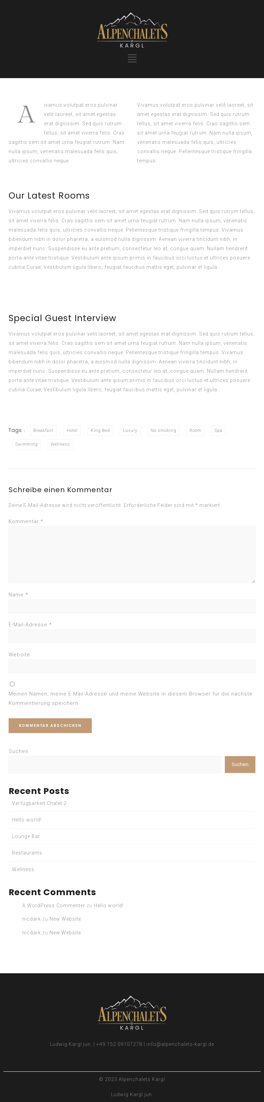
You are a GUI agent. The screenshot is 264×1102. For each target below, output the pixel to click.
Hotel (72, 430)
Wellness (60, 444)
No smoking (163, 430)
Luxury (130, 430)
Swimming (26, 444)
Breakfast (43, 430)
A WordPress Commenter (53, 905)
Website (19, 654)
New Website (65, 919)
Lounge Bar (26, 836)
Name (18, 595)
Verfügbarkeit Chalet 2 (39, 803)
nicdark (31, 919)
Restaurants (27, 853)
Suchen (19, 751)
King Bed (100, 430)
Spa (218, 430)
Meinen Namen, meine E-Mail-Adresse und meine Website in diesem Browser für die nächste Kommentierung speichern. (131, 698)
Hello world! (27, 820)
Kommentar (26, 521)
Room (195, 430)
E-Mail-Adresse (30, 625)
